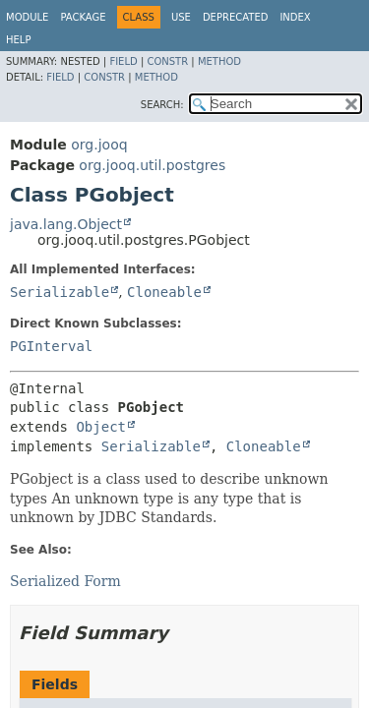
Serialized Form (65, 581)
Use (181, 17)
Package (82, 17)
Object (101, 427)
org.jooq (99, 144)
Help (18, 39)
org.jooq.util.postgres (152, 165)
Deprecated (236, 17)
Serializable (59, 292)
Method (219, 61)
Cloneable (164, 292)
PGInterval (51, 346)
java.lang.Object (66, 224)
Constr (167, 61)
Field (123, 61)
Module (27, 17)
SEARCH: (162, 104)
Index (294, 17)
